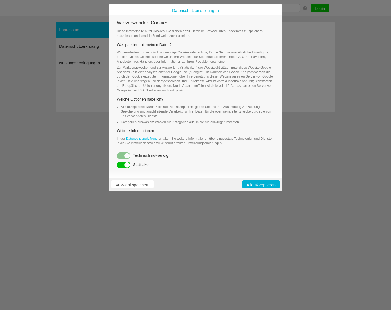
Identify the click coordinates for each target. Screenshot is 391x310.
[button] (132, 184)
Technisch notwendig (142, 155)
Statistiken (134, 165)
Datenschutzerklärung (142, 138)
